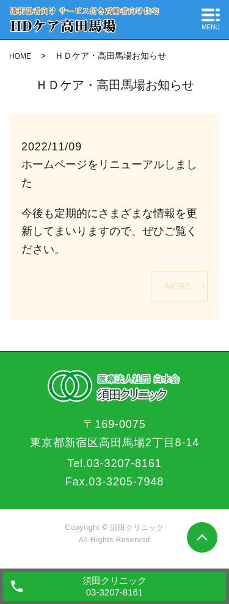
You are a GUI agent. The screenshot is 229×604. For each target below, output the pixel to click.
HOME (20, 56)
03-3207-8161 (124, 463)
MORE (178, 286)
